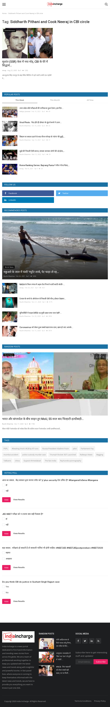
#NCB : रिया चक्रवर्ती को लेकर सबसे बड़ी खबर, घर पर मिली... (63, 670)
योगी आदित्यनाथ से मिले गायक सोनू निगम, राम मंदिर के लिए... (63, 643)
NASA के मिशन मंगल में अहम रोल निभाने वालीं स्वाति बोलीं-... (42, 284)
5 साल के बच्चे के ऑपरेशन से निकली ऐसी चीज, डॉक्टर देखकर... (42, 298)
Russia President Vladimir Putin (55, 448)
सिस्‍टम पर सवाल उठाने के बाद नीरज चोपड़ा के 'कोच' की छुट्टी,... (42, 136)
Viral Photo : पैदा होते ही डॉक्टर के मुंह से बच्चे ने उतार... (40, 122)
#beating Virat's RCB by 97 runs (25, 448)
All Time (90, 100)
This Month (55, 100)
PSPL (6, 448)
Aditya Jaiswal (24, 111)
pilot (75, 448)
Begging (99, 454)
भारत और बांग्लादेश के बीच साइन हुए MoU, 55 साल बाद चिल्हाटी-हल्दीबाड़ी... (43, 419)
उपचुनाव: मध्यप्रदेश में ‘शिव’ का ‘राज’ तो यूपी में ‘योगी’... (63, 656)
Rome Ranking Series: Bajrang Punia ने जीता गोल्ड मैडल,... (44, 165)
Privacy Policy (100, 701)
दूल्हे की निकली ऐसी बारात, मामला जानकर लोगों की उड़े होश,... (42, 151)
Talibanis (7, 460)
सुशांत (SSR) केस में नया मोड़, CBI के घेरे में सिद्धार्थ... (25, 63)
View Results (19, 499)
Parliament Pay (87, 448)
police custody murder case (34, 454)
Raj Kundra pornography (70, 460)
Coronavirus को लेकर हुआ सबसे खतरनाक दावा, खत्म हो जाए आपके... (46, 327)
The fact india (50, 460)
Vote (6, 499)
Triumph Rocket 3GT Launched (63, 454)
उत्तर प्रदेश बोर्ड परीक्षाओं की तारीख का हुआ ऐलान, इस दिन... (41, 108)
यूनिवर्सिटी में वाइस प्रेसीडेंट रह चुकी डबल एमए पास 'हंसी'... (40, 313)
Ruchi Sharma (25, 126)
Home (4, 13)
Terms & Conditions (83, 701)
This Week (19, 100)
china (17, 460)
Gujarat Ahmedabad (32, 460)
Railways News (86, 454)
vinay (4, 70)
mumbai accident (11, 454)
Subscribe (101, 661)
